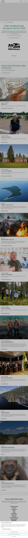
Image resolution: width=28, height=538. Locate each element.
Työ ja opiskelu (14, 509)
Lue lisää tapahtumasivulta (14, 37)
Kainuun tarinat (14, 514)
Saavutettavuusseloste (14, 517)
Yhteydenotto (14, 513)
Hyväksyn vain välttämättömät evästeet (14, 534)
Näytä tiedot (14, 536)
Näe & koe (14, 507)
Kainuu (14, 510)
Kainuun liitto (14, 520)
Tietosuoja (14, 516)
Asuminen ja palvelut (14, 506)
